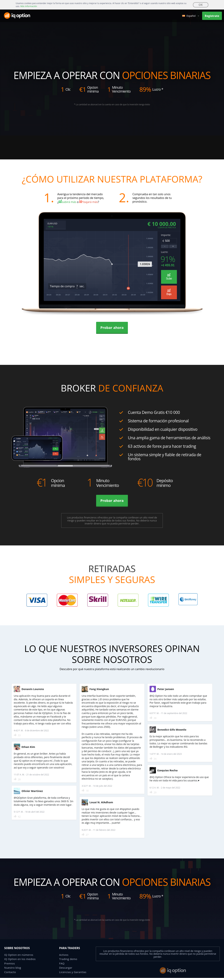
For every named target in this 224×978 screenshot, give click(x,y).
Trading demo (68, 959)
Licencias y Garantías (72, 972)
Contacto (10, 972)
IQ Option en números (18, 955)
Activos (63, 955)
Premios (9, 964)
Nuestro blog (12, 968)
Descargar (65, 968)
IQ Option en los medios (20, 959)
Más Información (28, 6)
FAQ (62, 964)
